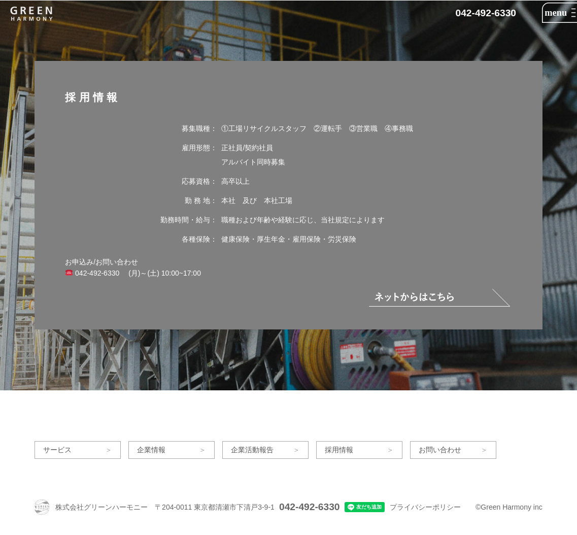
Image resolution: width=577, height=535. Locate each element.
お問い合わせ (440, 450)
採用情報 (339, 450)
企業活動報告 (252, 450)
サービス (57, 450)
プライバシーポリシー (425, 507)
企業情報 (151, 450)
